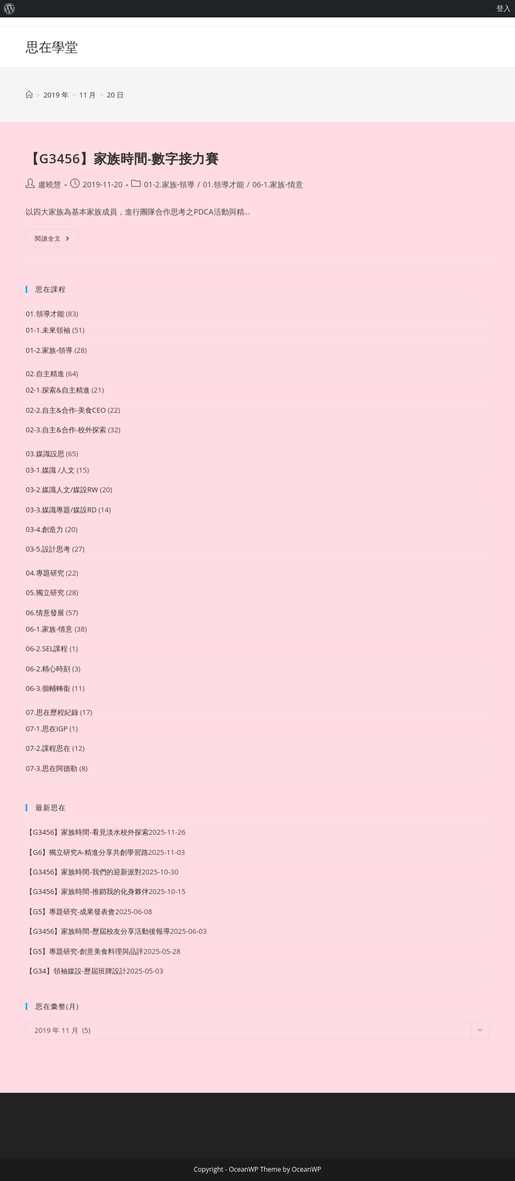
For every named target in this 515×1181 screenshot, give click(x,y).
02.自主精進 (45, 373)
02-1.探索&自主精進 (57, 390)
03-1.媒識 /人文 (50, 470)
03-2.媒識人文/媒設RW (62, 489)
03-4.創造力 (44, 529)
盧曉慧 (49, 184)
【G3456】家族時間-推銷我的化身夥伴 (87, 891)
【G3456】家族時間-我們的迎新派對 (83, 872)
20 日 (115, 95)
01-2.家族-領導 (169, 184)
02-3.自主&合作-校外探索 (66, 430)
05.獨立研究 (45, 592)
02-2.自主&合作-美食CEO (66, 410)
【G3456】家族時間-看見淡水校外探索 (87, 832)
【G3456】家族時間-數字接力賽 (122, 158)
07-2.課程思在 (48, 748)
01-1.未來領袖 (48, 330)
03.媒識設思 (45, 453)
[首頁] (29, 95)
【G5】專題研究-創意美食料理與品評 (84, 951)
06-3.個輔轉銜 (48, 688)
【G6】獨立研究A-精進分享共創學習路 (87, 852)
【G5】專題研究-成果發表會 (70, 911)
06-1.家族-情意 (277, 184)
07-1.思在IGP (47, 728)
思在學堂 (52, 47)
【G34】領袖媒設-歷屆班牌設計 (76, 971)
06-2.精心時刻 (48, 669)
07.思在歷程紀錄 (52, 712)
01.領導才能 (223, 184)
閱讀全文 (57, 240)
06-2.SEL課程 (47, 648)
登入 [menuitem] (503, 8)
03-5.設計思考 (48, 549)
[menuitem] (9, 8)
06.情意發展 (45, 612)
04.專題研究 (45, 573)
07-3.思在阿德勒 (51, 768)
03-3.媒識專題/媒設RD (61, 510)
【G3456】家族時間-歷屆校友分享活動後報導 (97, 931)
